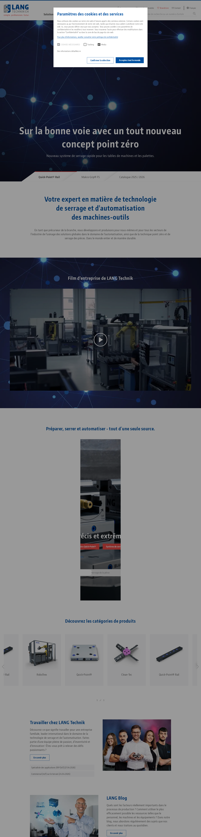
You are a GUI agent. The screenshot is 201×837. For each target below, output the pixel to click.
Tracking (89, 44)
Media (102, 44)
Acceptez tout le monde (129, 60)
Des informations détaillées (68, 51)
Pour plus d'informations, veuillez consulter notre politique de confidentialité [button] (87, 37)
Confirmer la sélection (100, 60)
